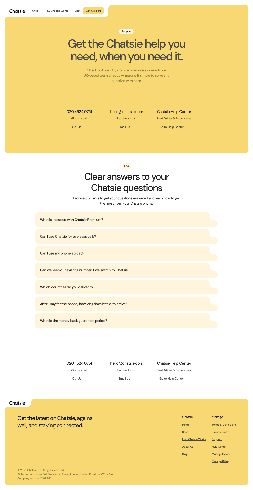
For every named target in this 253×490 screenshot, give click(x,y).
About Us (187, 446)
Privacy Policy (220, 432)
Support (217, 439)
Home (186, 424)
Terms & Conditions (224, 424)
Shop (185, 432)
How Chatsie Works (194, 439)
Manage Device (221, 454)
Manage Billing (220, 461)
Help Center (219, 446)
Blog (184, 454)
